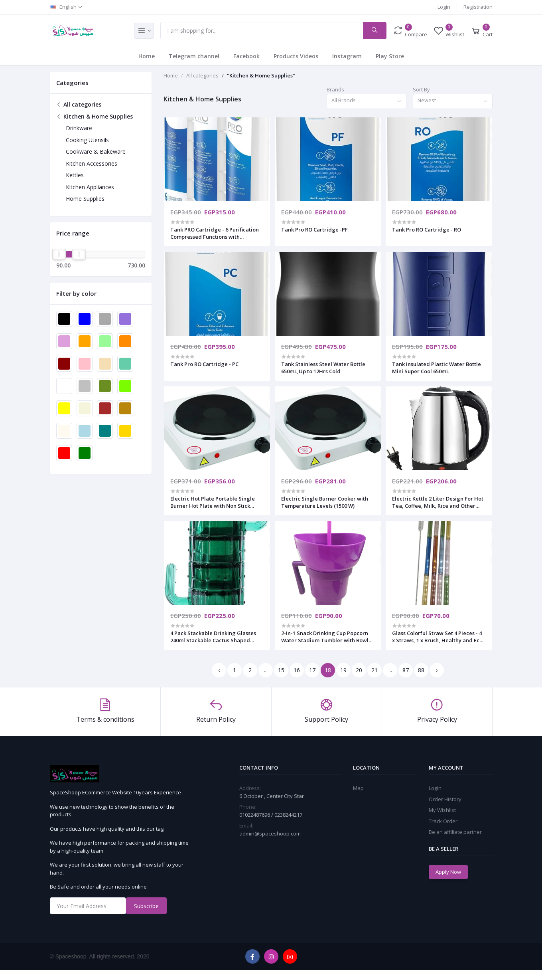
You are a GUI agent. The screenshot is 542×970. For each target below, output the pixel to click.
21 (374, 670)
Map (358, 788)
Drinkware (79, 128)
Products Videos (296, 56)
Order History (445, 799)
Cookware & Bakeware (96, 151)
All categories (78, 104)
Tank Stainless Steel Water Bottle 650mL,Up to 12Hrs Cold (323, 367)
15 (281, 670)
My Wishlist (442, 810)
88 (421, 670)
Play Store (390, 56)
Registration (478, 6)
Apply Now (448, 871)
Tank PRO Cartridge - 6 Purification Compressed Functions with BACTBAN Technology (214, 233)
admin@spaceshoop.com (270, 833)
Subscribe (146, 906)
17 (312, 670)
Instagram (347, 56)
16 (297, 670)
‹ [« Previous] (219, 670)
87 (405, 670)
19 (343, 670)
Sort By (421, 89)
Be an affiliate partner (455, 831)
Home (146, 56)
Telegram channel (194, 56)
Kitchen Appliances (90, 187)
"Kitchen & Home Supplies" (261, 75)
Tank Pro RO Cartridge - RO (426, 229)
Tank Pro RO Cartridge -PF (314, 229)
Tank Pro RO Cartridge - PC (204, 364)
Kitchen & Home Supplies (94, 116)
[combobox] (366, 101)
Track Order (443, 821)
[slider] (59, 254)
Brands (335, 89)
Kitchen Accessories (91, 163)
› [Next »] (437, 670)
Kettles (75, 175)
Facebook (246, 56)
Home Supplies (85, 198)
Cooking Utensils (87, 140)
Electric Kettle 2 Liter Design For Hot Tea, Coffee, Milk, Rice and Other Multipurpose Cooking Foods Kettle (437, 502)
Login (444, 6)
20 (359, 670)
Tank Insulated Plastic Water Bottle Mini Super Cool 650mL (436, 367)
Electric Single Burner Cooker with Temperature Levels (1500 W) (324, 502)
